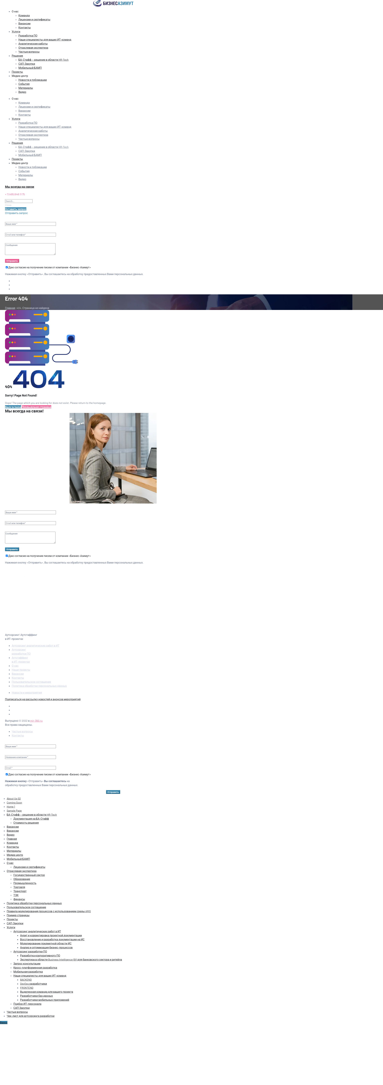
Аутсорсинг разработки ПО (30, 951)
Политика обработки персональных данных (39, 685)
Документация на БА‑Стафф (31, 818)
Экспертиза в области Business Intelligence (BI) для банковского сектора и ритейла (71, 959)
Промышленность (24, 883)
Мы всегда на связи (19, 187)
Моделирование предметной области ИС (46, 943)
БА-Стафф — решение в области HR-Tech (43, 59)
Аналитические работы (33, 43)
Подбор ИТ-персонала (27, 1003)
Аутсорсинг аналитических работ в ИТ (35, 645)
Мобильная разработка (28, 971)
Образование (21, 879)
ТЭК (16, 895)
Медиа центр (20, 75)
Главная (12, 838)
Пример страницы (18, 915)
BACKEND (26, 979)
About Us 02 (14, 798)
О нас (15, 11)
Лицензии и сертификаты (34, 19)
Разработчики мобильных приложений (44, 999)
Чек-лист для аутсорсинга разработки (30, 1015)
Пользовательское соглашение (31, 681)
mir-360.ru (36, 720)
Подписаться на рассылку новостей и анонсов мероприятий (43, 699)
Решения (17, 55)
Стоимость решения (26, 822)
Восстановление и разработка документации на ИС (52, 939)
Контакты (24, 27)
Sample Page (14, 810)
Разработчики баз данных (36, 995)
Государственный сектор (29, 875)
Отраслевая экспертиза (33, 47)
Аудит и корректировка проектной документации (51, 935)
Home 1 (11, 806)
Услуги (16, 31)
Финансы (19, 899)
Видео (22, 91)
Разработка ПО (27, 35)
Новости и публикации (32, 79)
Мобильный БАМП (30, 67)
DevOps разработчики (33, 983)
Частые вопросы (29, 51)
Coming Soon (14, 802)
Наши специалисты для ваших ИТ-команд (44, 39)
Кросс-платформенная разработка (35, 967)
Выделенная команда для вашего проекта (46, 991)
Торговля (19, 887)
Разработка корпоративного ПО (40, 955)
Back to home (13, 406)
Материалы (25, 87)
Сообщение (30, 249)
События (24, 83)
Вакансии (24, 23)
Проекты (17, 71)
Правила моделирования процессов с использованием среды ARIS (49, 911)
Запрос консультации (26, 963)
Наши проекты (21, 669)
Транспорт (19, 891)
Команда (24, 15)
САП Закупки (21, 1007)
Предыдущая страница (36, 406)
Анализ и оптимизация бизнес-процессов (46, 947)
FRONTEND (26, 987)
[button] (15, 208)
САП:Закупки (26, 63)
